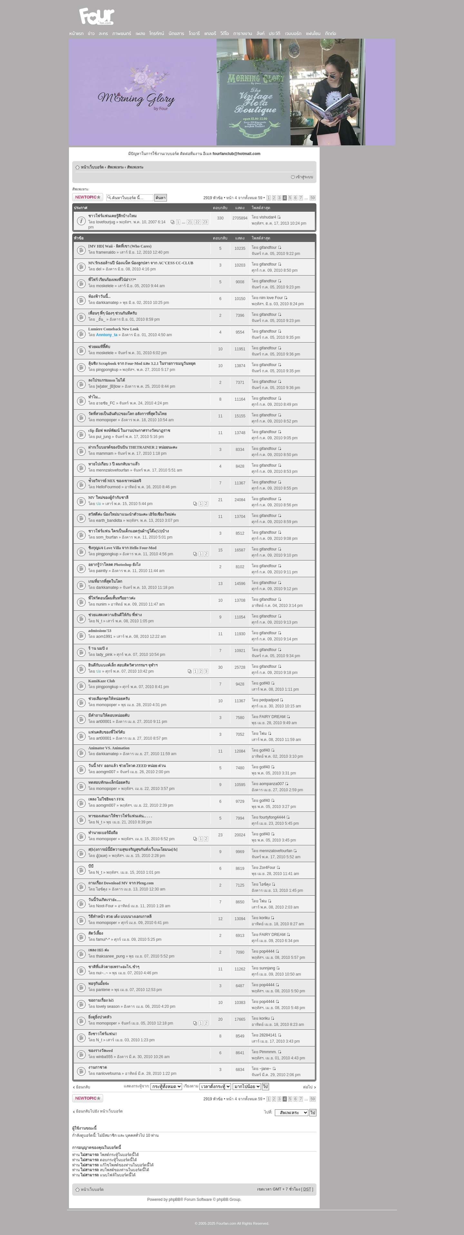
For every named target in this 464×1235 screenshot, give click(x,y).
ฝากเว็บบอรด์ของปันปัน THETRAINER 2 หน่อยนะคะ (132, 447)
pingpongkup (107, 369)
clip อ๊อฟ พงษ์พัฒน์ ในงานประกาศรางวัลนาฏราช (129, 430)
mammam (104, 453)
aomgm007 (105, 772)
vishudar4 (267, 217)
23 (205, 222)
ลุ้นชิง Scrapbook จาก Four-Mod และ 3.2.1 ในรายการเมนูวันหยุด (142, 363)
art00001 (103, 721)
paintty (101, 571)
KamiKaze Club (101, 681)
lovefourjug (105, 222)
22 (197, 222)
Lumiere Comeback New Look (113, 329)
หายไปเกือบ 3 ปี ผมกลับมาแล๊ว (114, 464)
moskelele (104, 286)
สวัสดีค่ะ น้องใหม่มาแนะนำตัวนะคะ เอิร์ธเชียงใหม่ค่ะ (132, 514)
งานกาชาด (97, 1067)
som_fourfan (107, 537)
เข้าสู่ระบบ (304, 177)
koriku (264, 918)
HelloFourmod (108, 487)
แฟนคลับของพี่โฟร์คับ (106, 732)
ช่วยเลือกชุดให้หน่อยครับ (109, 698)
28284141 (267, 1035)
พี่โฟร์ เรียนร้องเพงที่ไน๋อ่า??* (112, 279)
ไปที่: (268, 1112)
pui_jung (103, 436)
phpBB (174, 1199)
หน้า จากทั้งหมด (244, 198)
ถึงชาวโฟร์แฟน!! (102, 1034)
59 (313, 198)
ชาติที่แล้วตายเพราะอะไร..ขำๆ (113, 967)
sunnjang (267, 968)
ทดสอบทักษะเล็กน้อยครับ (109, 782)
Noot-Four (104, 906)
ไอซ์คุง (101, 889)
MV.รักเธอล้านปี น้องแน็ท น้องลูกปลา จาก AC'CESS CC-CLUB (140, 263)
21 (190, 222)
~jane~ (265, 1068)
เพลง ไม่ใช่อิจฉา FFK (106, 799)
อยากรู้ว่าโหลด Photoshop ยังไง (114, 564)
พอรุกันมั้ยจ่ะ (98, 983)
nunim (101, 604)
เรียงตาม (207, 1086)
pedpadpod (269, 700)
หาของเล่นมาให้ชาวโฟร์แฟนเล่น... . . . (120, 816)
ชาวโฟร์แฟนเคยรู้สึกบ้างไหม (112, 216)
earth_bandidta (109, 520)
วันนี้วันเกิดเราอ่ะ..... (104, 900)
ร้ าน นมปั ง (98, 648)
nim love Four (271, 298)
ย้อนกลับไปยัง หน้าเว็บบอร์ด (99, 1111)
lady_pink (104, 654)
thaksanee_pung (110, 956)
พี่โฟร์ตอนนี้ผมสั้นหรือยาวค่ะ (111, 598)
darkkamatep (107, 302)
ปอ (98, 503)
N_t (99, 621)
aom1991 (104, 636)
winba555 (104, 1057)
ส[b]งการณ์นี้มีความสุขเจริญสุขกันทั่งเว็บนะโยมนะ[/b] (133, 849)
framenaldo (105, 252)
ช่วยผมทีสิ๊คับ (99, 347)
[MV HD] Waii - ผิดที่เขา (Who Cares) (119, 246)
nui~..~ (102, 973)
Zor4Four (267, 867)
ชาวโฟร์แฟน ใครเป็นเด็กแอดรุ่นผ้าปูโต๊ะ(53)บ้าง (128, 531)
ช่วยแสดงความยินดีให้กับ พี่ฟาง (115, 615)
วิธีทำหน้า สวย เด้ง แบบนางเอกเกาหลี (119, 916)
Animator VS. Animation (109, 748)
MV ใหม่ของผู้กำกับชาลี (108, 497)
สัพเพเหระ (115, 167)
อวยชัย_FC (105, 403)
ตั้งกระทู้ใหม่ (87, 197)
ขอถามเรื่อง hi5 (101, 1000)
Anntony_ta (106, 335)
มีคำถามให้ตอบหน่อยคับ (109, 715)
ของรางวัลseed (100, 1050)
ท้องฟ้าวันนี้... (99, 296)
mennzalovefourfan (112, 470)
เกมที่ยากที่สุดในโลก (105, 581)
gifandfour (267, 247)
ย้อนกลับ (83, 1087)
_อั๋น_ (100, 319)
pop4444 (267, 951)
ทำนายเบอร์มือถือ (103, 833)
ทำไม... (94, 397)
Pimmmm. (268, 1052)
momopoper (106, 420)
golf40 (264, 683)
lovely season (108, 1006)
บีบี (90, 866)
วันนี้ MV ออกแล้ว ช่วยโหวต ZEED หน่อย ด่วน (127, 765)
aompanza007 (271, 784)
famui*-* (103, 939)
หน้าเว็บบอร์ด (92, 167)
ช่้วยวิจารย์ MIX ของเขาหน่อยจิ (114, 481)
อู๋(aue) (101, 855)
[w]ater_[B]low (108, 386)
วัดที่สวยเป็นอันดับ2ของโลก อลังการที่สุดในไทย (127, 414)
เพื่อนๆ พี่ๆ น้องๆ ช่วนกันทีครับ (112, 313)
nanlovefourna (108, 1073)
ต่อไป (308, 1087)
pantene (103, 989)
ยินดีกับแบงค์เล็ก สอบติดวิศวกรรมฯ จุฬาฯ (123, 665)
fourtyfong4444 (272, 817)
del (98, 269)
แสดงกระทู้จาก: (153, 1086)
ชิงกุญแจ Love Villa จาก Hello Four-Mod (122, 548)
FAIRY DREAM (272, 717)
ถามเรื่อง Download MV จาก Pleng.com (121, 883)
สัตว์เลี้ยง (95, 933)
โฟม (263, 733)
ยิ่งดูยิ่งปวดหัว (99, 1017)
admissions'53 (99, 630)
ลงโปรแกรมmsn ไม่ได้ (106, 380)
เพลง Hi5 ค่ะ (98, 950)
